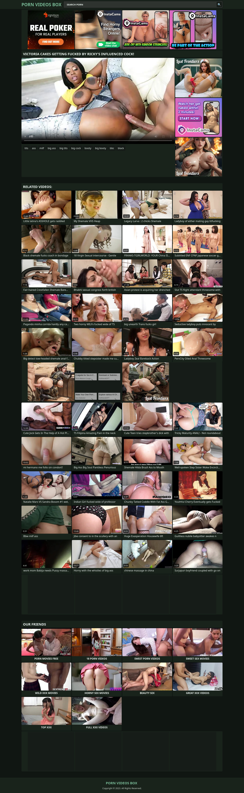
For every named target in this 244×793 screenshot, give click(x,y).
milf (42, 148)
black (121, 148)
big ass (52, 148)
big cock (76, 148)
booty (88, 148)
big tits (64, 148)
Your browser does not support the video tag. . (98, 101)
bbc (112, 148)
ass (34, 148)
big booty (100, 148)
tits (26, 148)
